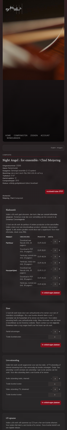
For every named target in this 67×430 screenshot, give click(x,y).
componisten (20, 136)
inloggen (60, 148)
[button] (54, 191)
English (53, 148)
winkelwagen (13, 138)
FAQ (24, 232)
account (45, 136)
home (8, 136)
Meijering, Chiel (8, 198)
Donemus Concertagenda (15, 219)
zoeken (34, 136)
